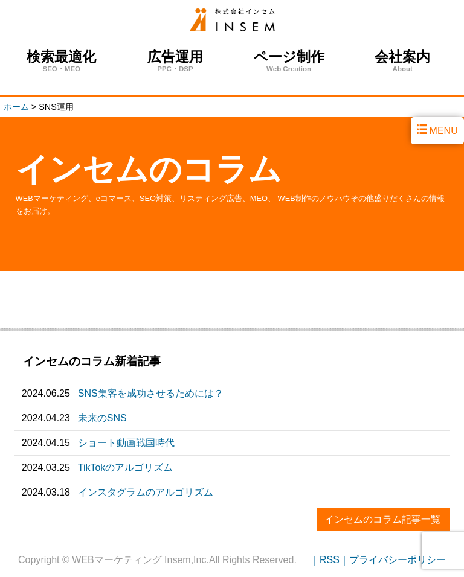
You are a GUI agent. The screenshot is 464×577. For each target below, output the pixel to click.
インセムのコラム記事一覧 (382, 519)
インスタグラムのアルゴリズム (145, 492)
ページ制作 (289, 61)
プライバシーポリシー (397, 560)
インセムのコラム (149, 169)
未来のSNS (102, 418)
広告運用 (175, 61)
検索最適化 (61, 61)
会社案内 (402, 61)
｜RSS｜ (329, 560)
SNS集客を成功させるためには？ (151, 393)
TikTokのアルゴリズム (125, 467)
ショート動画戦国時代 (126, 443)
